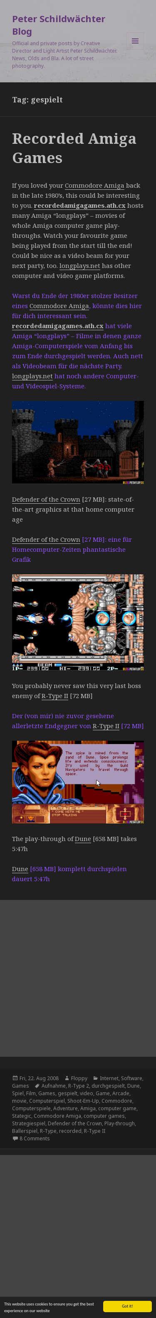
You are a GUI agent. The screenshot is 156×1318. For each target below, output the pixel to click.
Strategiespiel (28, 1123)
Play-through (119, 1123)
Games (20, 1085)
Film (31, 1093)
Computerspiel (47, 1100)
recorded (70, 1130)
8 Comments (35, 1138)
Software (131, 1078)
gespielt (67, 1093)
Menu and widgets (135, 49)
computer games (104, 1115)
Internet (109, 1078)
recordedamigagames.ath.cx (80, 205)
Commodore (117, 1100)
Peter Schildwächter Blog (58, 24)
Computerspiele (31, 1108)
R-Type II (55, 695)
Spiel (18, 1093)
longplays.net (79, 265)
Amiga (88, 1108)
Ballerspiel (24, 1130)
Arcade (120, 1093)
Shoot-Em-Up (83, 1100)
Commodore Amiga (94, 185)
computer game (117, 1108)
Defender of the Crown (46, 499)
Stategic (21, 1115)
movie (19, 1100)
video (86, 1093)
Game (103, 1093)
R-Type (48, 1130)
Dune (83, 838)
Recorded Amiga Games (74, 147)
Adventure (65, 1108)
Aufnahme (54, 1085)
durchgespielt (108, 1085)
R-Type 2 (78, 1085)
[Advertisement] (78, 978)
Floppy (79, 1078)
